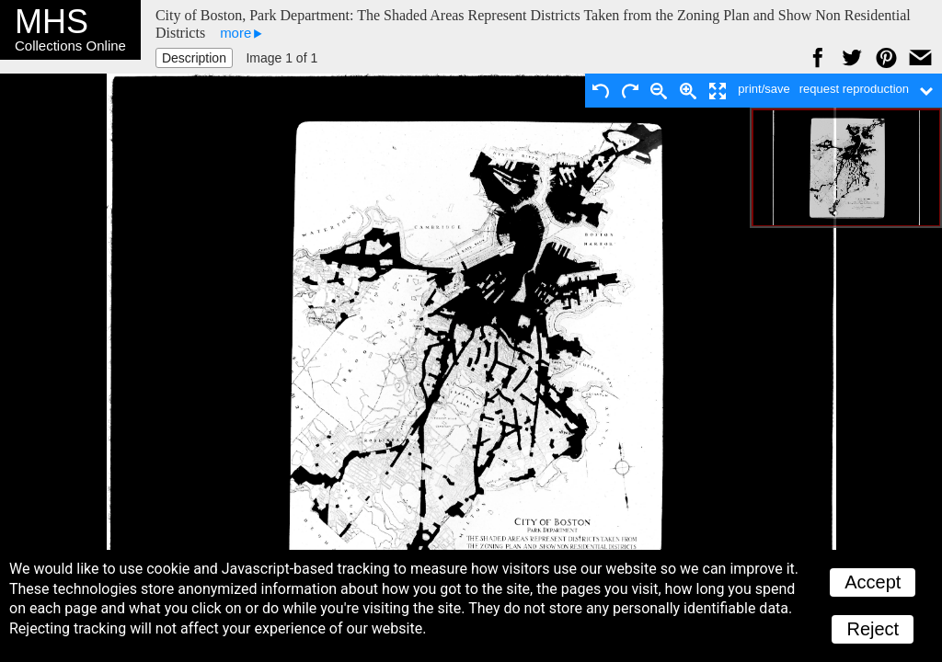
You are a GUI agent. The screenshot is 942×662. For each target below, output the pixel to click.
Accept (872, 582)
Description (194, 58)
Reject (872, 629)
